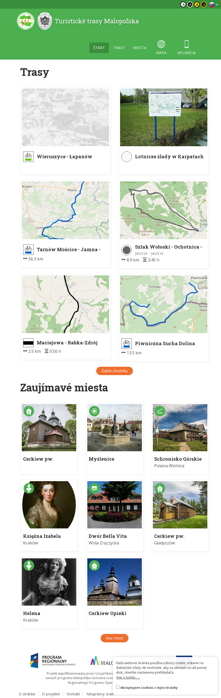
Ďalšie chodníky (114, 370)
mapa (161, 47)
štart (99, 47)
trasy (119, 47)
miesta (139, 47)
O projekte (51, 693)
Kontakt (73, 693)
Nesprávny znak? (101, 693)
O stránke (27, 693)
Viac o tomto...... (128, 677)
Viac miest (114, 638)
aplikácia (186, 47)
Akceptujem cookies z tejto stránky (149, 687)
